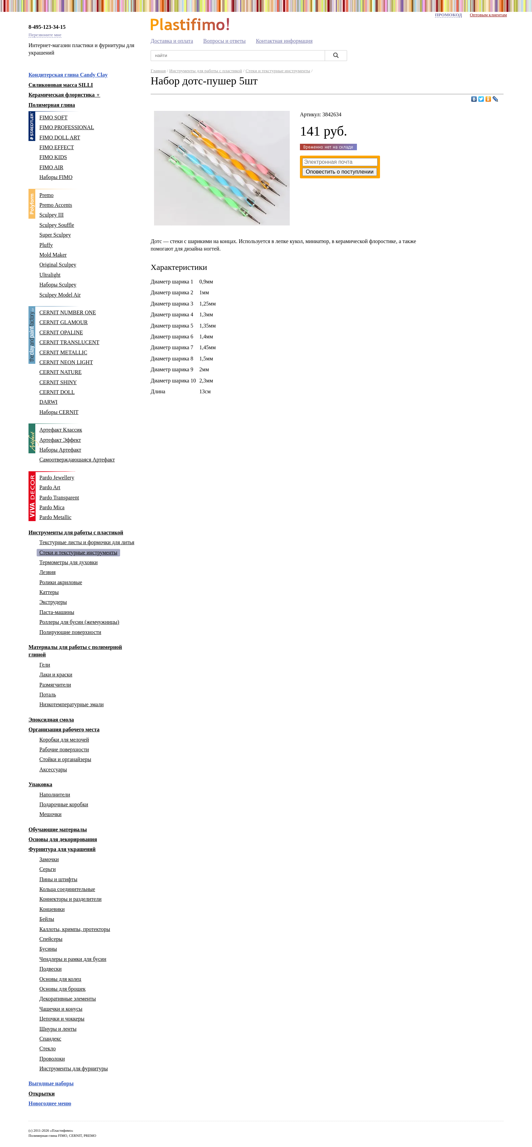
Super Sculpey (55, 235)
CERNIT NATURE (60, 372)
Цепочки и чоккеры (61, 1019)
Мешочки (50, 814)
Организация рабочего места (63, 729)
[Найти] (336, 55)
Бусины (48, 949)
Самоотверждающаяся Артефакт (77, 459)
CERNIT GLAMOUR (63, 322)
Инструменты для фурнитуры (73, 1068)
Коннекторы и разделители (70, 899)
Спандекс (50, 1039)
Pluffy (46, 245)
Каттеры (49, 592)
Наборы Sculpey (57, 285)
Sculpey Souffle (56, 225)
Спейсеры (50, 939)
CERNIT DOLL (57, 392)
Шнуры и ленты (57, 1029)
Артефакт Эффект (60, 440)
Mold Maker (52, 255)
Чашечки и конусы (60, 1009)
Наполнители (54, 794)
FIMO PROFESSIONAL (66, 127)
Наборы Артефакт (60, 450)
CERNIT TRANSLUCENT (69, 342)
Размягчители (55, 685)
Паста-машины (56, 612)
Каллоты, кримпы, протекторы (74, 929)
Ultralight (49, 275)
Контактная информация (284, 41)
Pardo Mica (51, 507)
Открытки (41, 1093)
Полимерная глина (51, 105)
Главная (158, 70)
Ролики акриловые (60, 582)
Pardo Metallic (55, 517)
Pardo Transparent (59, 497)
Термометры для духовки (68, 562)
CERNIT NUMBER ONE (67, 312)
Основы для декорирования (62, 839)
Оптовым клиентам (488, 14)
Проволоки (52, 1059)
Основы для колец (60, 979)
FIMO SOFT (53, 117)
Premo (46, 195)
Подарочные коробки (63, 804)
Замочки (49, 859)
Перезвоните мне (44, 34)
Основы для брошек (62, 989)
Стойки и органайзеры (65, 759)
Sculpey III (51, 215)
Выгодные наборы (51, 1083)
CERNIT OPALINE (61, 332)
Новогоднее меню (49, 1103)
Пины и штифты (58, 879)
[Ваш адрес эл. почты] (340, 162)
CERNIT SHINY (58, 382)
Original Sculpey (57, 265)
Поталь (47, 694)
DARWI (48, 402)
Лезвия (47, 572)
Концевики (52, 909)
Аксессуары (53, 769)
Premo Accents (55, 205)
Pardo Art (49, 487)
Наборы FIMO (56, 177)
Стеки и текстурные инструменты (78, 552)
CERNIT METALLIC (63, 352)
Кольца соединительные (67, 889)
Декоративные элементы (67, 999)
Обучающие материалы (57, 829)
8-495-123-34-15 (46, 27)
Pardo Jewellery (56, 477)
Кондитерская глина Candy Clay (68, 75)
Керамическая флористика (64, 95)
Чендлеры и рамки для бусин (72, 959)
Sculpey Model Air (60, 295)
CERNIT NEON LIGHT (66, 362)
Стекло (47, 1048)
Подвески (50, 969)
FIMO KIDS (53, 157)
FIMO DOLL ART (59, 137)
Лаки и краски (55, 674)
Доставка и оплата (172, 41)
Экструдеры (53, 602)
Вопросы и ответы (224, 41)
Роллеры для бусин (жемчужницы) (79, 622)
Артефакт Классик (60, 430)
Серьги (47, 869)
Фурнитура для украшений (62, 849)
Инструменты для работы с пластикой (75, 532)
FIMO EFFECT (56, 147)
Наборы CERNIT (58, 412)
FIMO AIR (51, 167)
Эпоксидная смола (51, 720)
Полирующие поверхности (70, 632)
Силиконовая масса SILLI (60, 85)
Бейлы (46, 919)
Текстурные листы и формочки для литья (86, 542)
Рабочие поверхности (64, 749)
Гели (44, 665)
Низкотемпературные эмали (71, 704)
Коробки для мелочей (64, 740)
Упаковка (40, 784)
